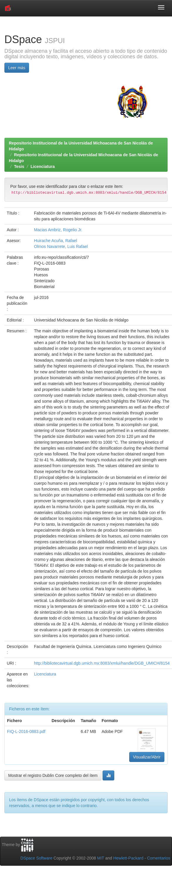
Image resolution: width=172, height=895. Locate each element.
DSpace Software (36, 858)
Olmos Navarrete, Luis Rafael (61, 246)
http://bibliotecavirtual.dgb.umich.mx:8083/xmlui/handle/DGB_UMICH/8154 (102, 663)
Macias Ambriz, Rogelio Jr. (58, 229)
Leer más (16, 67)
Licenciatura (42, 166)
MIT (100, 858)
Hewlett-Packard (128, 858)
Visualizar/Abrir (147, 757)
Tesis (19, 166)
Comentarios (158, 858)
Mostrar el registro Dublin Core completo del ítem (53, 775)
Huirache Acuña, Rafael (55, 240)
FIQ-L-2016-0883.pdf (26, 731)
